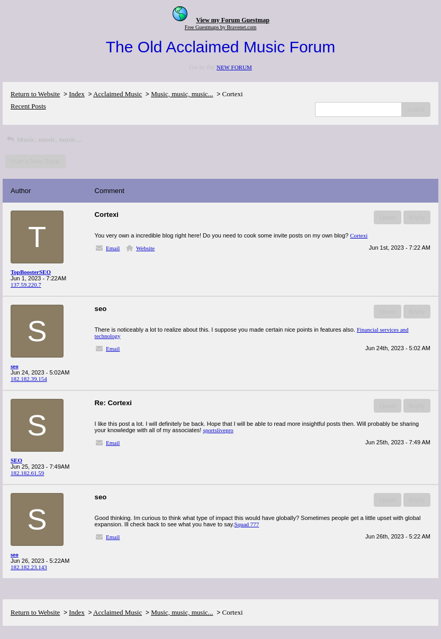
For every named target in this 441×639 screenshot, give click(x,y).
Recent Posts (28, 106)
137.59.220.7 (26, 284)
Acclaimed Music (117, 94)
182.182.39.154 (29, 379)
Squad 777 (247, 524)
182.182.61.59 (27, 473)
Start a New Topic (35, 161)
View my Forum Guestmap (232, 20)
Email (113, 248)
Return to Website (35, 94)
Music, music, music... (182, 94)
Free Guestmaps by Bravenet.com (221, 27)
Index (77, 94)
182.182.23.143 (29, 567)
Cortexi (358, 235)
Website (145, 248)
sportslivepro (218, 430)
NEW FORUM (234, 67)
